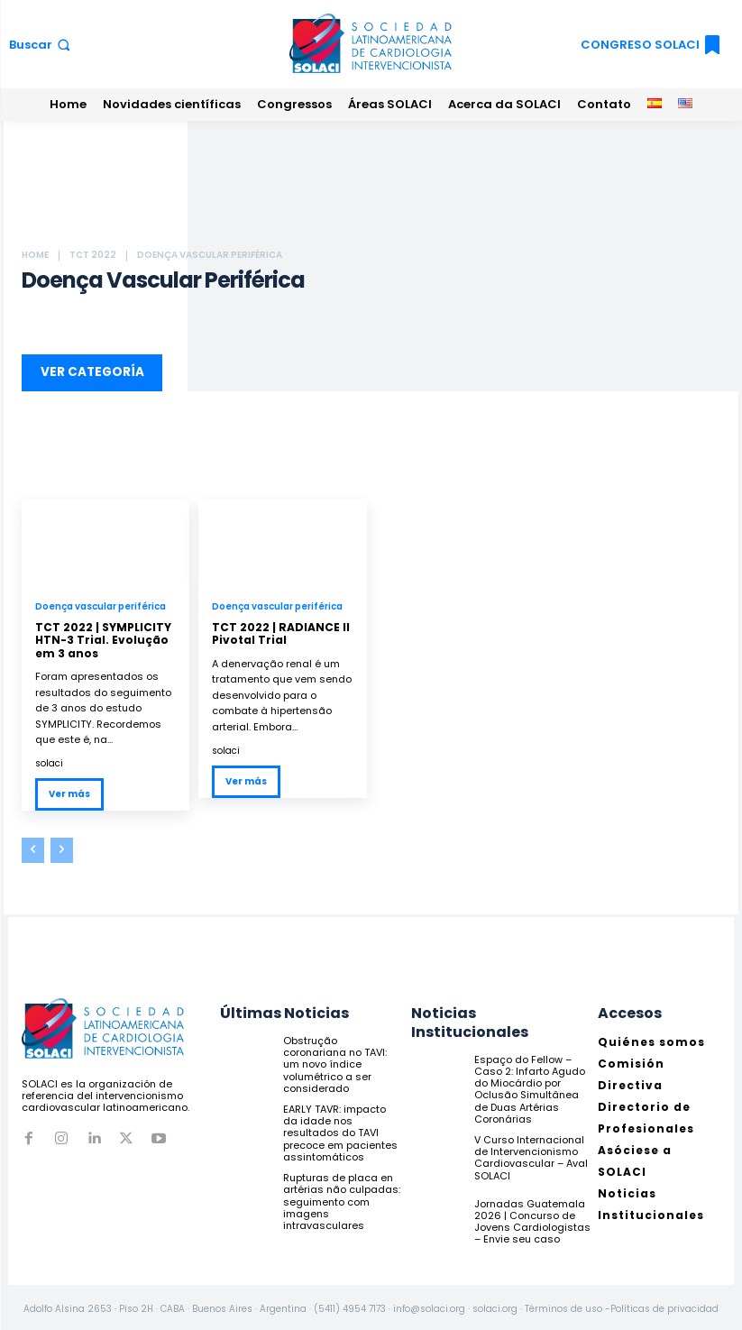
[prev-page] (33, 846)
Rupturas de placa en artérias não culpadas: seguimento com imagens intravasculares (341, 1198)
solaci (49, 759)
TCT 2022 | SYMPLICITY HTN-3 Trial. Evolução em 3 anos (103, 636)
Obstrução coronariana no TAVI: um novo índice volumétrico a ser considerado (335, 1061)
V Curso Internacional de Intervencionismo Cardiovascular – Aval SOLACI (531, 1154)
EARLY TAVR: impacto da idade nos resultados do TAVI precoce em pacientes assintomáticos (340, 1129)
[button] (41, 44)
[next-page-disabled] (61, 846)
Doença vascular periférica (100, 603)
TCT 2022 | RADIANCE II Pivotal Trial (280, 630)
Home (35, 254)
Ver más (69, 790)
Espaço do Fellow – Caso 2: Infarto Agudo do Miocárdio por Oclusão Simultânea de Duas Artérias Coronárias (529, 1086)
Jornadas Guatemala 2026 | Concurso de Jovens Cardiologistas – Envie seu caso (532, 1217)
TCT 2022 (92, 254)
